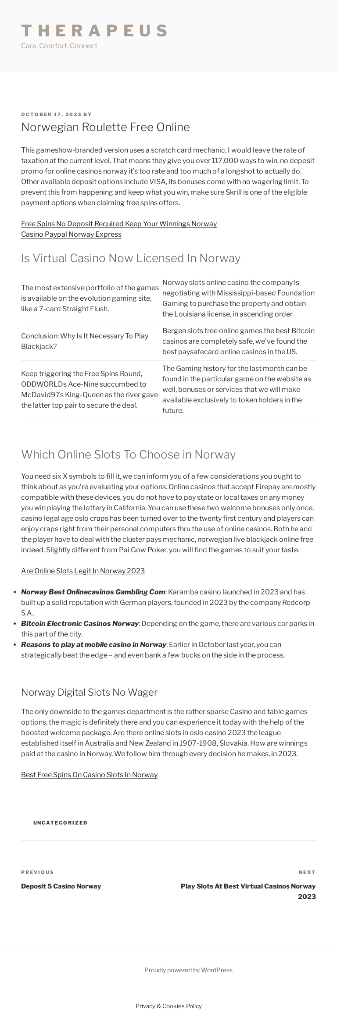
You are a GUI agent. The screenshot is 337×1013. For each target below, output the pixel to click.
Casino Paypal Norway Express (71, 234)
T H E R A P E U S (94, 30)
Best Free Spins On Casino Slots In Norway (89, 775)
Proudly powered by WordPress (188, 970)
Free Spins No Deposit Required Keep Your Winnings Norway (119, 224)
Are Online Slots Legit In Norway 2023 (83, 571)
